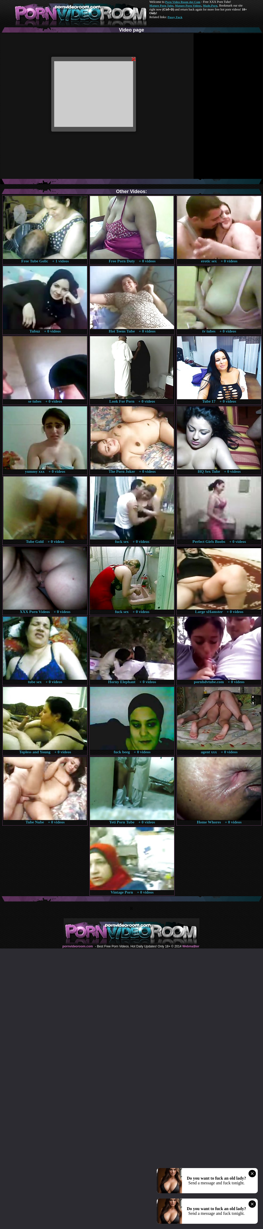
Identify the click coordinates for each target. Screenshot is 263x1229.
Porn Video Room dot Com (182, 1)
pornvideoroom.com (77, 946)
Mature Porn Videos (188, 5)
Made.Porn (210, 5)
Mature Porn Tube (161, 5)
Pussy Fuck (175, 17)
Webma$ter (190, 946)
